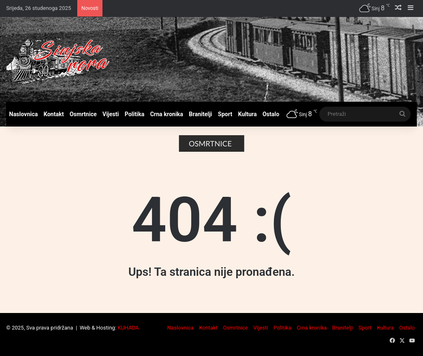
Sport (225, 114)
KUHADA (128, 328)
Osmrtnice (83, 114)
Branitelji (200, 114)
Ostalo (270, 114)
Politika (135, 114)
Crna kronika (166, 114)
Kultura (247, 114)
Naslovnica (23, 114)
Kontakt (54, 114)
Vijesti (110, 114)
